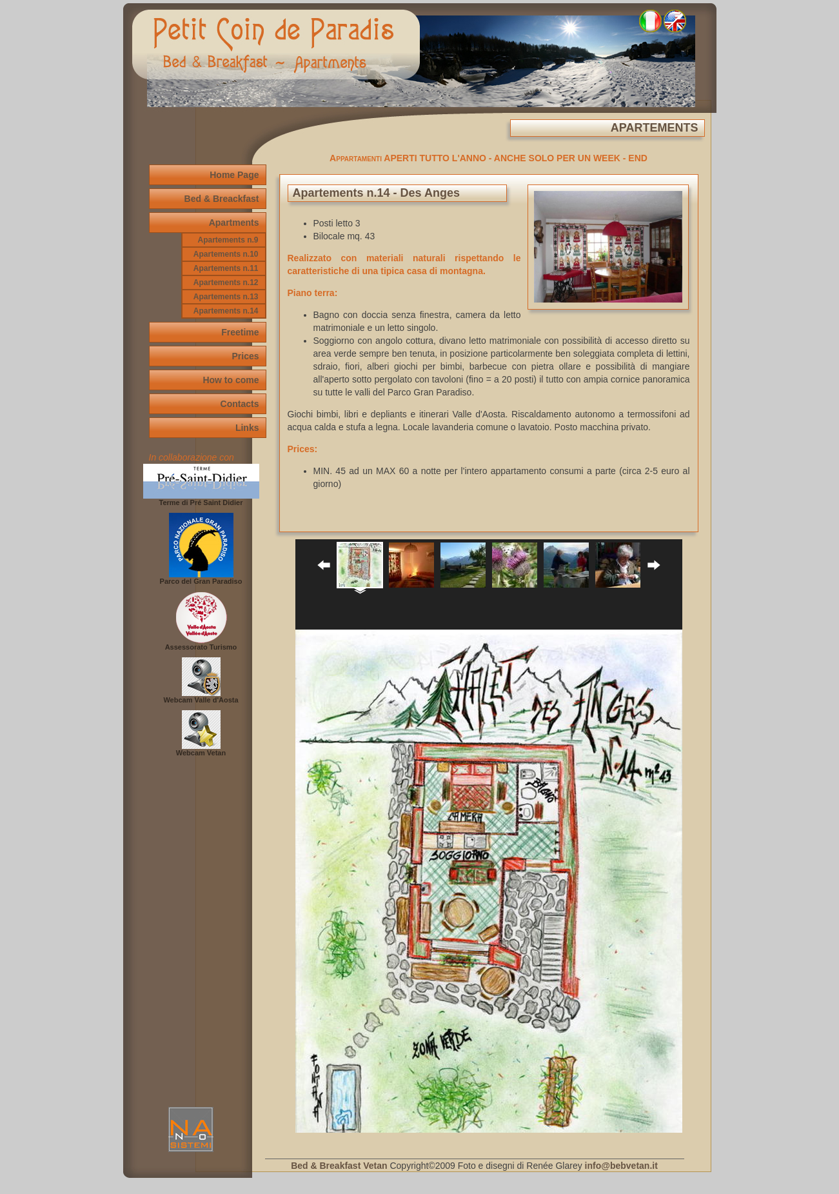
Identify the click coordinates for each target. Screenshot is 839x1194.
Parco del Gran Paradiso (201, 578)
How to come (230, 380)
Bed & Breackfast (221, 199)
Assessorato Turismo (201, 644)
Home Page (234, 175)
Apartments (234, 222)
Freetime (240, 332)
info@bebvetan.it (621, 1165)
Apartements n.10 (226, 254)
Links (247, 428)
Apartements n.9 (227, 239)
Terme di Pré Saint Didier (201, 499)
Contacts (240, 404)
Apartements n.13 (226, 296)
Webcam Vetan (201, 749)
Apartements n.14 (226, 310)
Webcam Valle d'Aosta (200, 697)
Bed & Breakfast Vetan (339, 1165)
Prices (245, 356)
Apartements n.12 (226, 282)
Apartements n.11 (226, 268)
